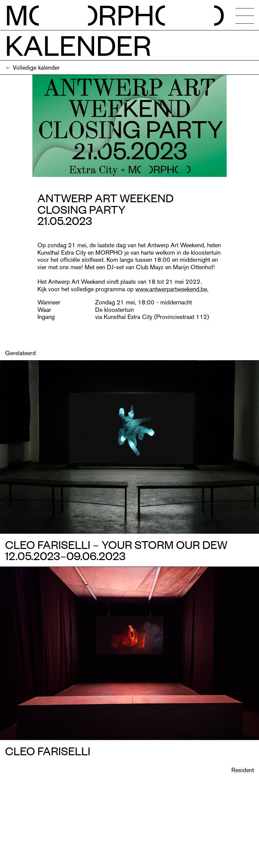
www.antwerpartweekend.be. (171, 289)
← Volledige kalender (32, 67)
